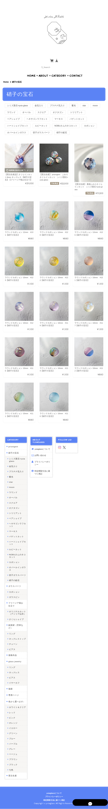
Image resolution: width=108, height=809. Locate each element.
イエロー (13, 729)
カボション (43, 127)
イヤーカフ (14, 684)
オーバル (41, 106)
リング (12, 635)
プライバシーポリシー (42, 464)
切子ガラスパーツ (16, 133)
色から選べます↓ (16, 703)
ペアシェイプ (34, 113)
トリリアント (14, 113)
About (43, 69)
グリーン (13, 734)
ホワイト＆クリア (17, 708)
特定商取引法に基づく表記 (42, 473)
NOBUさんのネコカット (19, 127)
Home (31, 69)
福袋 (10, 690)
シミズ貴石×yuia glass (18, 99)
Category (58, 69)
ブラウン (13, 760)
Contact (76, 69)
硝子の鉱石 (37, 133)
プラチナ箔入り (60, 99)
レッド (12, 713)
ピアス (12, 650)
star (89, 99)
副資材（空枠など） (15, 627)
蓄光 (77, 99)
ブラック (13, 766)
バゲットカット (15, 120)
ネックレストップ (17, 640)
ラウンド (25, 106)
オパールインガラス (66, 127)
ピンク (12, 719)
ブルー (12, 739)
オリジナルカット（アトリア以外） (17, 614)
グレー (12, 750)
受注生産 (12, 777)
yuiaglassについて (42, 450)
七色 (11, 771)
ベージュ (13, 755)
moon (10, 106)
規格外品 (12, 656)
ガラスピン (14, 598)
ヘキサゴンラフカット (58, 113)
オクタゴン (74, 106)
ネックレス (14, 674)
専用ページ (13, 696)
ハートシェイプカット (40, 120)
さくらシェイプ (16, 620)
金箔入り (40, 99)
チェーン (13, 645)
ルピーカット (65, 120)
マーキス (81, 113)
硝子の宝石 (13, 454)
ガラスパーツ (14, 587)
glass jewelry (14, 663)
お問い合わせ (40, 456)
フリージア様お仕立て (16, 605)
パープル (13, 745)
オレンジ (13, 724)
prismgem (13, 447)
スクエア (57, 106)
